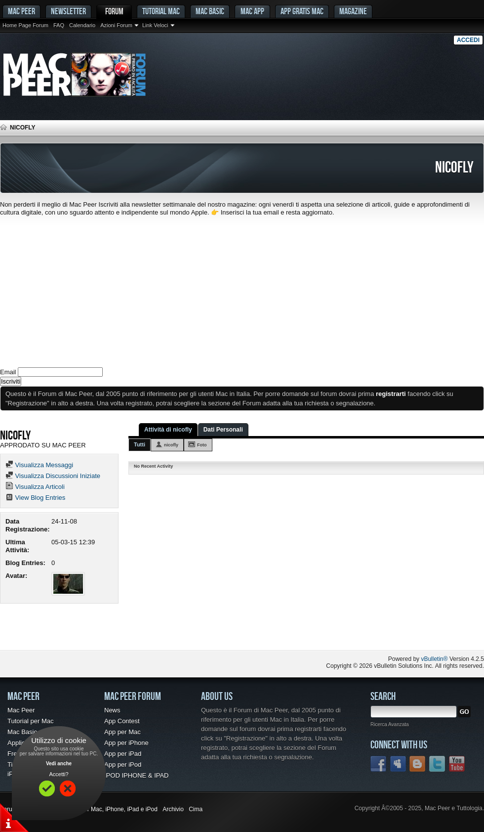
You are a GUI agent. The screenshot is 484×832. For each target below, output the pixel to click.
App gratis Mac (302, 11)
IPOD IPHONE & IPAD (136, 775)
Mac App (252, 11)
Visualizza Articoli (35, 486)
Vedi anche (59, 763)
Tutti (139, 444)
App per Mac (122, 732)
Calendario (82, 25)
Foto (202, 444)
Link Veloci (155, 25)
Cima (195, 809)
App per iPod (122, 764)
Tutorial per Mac (30, 721)
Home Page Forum (25, 25)
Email (8, 372)
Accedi (468, 40)
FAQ (58, 25)
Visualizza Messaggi (39, 465)
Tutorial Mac (161, 11)
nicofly (171, 444)
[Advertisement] (242, 290)
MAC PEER (21, 11)
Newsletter (68, 11)
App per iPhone (126, 742)
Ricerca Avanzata (389, 724)
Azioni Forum (116, 25)
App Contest (122, 721)
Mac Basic (210, 11)
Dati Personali (223, 429)
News (112, 710)
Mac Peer (21, 710)
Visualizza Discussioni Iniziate (52, 476)
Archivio (173, 809)
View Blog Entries (35, 497)
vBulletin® (434, 659)
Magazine (353, 11)
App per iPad (122, 753)
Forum (114, 11)
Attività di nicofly (168, 429)
